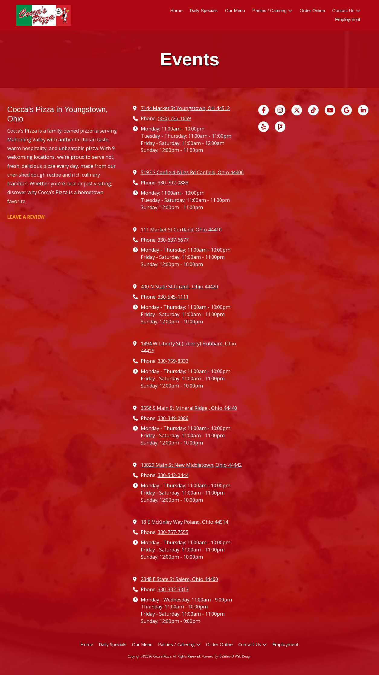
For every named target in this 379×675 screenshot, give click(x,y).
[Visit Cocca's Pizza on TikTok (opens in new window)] (313, 110)
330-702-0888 (173, 182)
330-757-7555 (173, 532)
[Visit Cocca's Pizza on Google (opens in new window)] (346, 110)
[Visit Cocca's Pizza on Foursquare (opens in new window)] (280, 126)
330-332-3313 (173, 589)
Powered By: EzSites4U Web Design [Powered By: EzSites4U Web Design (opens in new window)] (227, 656)
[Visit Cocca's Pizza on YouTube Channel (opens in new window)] (330, 110)
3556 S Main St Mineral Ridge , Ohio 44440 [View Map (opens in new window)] (189, 408)
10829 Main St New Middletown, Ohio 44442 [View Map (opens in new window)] (191, 465)
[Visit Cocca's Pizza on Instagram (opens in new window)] (280, 110)
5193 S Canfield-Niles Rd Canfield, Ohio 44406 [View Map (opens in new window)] (192, 172)
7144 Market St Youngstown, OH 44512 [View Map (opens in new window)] (185, 108)
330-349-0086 (173, 418)
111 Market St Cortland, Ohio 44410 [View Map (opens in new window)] (181, 229)
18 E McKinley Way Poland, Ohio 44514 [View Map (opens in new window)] (184, 522)
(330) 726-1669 (174, 118)
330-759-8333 (173, 361)
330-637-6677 (173, 240)
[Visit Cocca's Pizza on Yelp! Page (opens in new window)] (263, 126)
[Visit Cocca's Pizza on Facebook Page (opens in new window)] (263, 110)
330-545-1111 (173, 297)
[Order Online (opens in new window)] (312, 10)
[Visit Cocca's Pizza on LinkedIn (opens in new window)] (363, 110)
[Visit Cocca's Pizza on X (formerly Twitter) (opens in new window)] (296, 110)
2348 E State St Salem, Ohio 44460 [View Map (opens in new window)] (179, 579)
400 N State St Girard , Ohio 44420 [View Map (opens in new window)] (179, 286)
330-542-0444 (173, 475)
